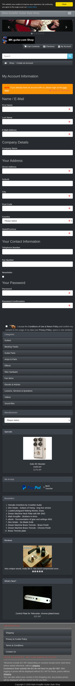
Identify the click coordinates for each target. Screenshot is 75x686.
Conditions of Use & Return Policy (43, 326)
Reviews (8, 540)
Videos (8, 397)
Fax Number (8, 260)
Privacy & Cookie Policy (16, 639)
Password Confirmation (13, 301)
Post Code (7, 204)
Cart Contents (32, 46)
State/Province (9, 229)
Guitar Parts (10, 353)
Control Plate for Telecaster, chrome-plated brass (37, 613)
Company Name (9, 148)
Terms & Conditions (14, 645)
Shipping (10, 633)
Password (7, 289)
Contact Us (11, 652)
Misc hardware (11, 372)
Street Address (9, 167)
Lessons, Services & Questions (18, 391)
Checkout (48, 46)
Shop (11, 63)
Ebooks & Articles (12, 384)
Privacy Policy (45, 330)
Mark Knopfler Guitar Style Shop (20, 13)
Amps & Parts (11, 359)
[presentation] (51, 316)
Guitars (8, 340)
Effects (8, 366)
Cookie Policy (43, 7)
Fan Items (9, 378)
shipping (36, 665)
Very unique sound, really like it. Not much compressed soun (31, 568)
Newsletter (7, 272)
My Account (64, 46)
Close (64, 4)
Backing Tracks (11, 347)
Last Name (7, 117)
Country (6, 217)
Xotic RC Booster (37, 464)
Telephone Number (11, 247)
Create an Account (25, 63)
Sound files (10, 403)
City (4, 192)
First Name (7, 105)
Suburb (5, 179)
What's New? (10, 581)
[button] (7, 26)
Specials (8, 432)
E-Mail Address (9, 130)
